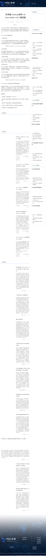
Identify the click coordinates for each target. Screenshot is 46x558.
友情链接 (39, 541)
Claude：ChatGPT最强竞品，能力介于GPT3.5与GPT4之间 (37, 51)
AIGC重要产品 (35, 30)
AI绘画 (17, 232)
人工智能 (17, 181)
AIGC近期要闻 (35, 100)
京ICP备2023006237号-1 (37, 555)
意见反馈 (11, 547)
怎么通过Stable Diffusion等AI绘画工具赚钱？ (37, 202)
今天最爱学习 (23, 459)
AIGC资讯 (27, 3)
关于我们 (24, 537)
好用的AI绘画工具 (35, 58)
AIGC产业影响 (35, 165)
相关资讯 (4, 131)
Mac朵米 (24, 181)
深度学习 (17, 159)
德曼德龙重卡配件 (22, 410)
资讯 (8, 9)
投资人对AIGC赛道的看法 (37, 135)
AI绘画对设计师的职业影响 (37, 198)
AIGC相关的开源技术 (36, 121)
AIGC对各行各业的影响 (36, 205)
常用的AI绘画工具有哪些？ (37, 196)
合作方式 (39, 537)
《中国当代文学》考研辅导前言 (22, 295)
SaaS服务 (39, 539)
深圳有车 (24, 510)
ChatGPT (11, 9)
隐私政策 (34, 547)
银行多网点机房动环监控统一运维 (22, 414)
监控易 (24, 434)
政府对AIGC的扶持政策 (36, 124)
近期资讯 (4, 262)
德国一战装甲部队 (19, 319)
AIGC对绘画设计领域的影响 (36, 187)
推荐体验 (4, 113)
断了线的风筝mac (26, 254)
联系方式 (24, 539)
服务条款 (34, 548)
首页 (21, 3)
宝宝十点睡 (23, 290)
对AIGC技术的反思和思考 (37, 160)
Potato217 (24, 339)
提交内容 (39, 542)
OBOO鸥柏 (23, 484)
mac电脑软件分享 (26, 205)
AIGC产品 (33, 3)
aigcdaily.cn (13, 555)
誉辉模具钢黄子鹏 (22, 390)
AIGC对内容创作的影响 (36, 169)
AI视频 (17, 230)
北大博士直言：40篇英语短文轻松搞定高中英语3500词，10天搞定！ (13, 438)
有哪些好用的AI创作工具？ (37, 178)
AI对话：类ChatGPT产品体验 (37, 33)
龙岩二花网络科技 (26, 156)
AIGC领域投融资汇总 (36, 133)
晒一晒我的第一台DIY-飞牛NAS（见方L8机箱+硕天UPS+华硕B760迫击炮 (22, 269)
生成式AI (34, 119)
